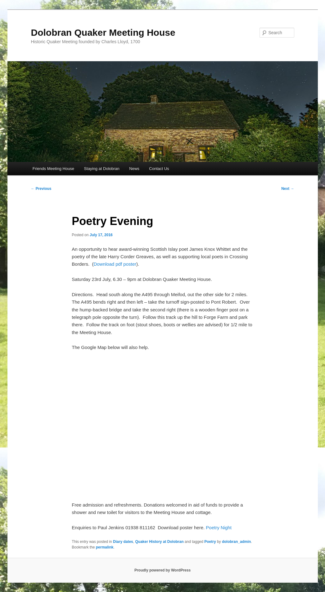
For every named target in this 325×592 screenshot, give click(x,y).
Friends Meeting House (53, 168)
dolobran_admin (236, 541)
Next (287, 188)
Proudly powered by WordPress (162, 570)
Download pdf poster (114, 264)
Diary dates (123, 541)
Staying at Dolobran (102, 168)
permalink (105, 547)
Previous (41, 188)
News (134, 168)
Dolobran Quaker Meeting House (103, 32)
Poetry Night (219, 527)
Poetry (210, 541)
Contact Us (159, 168)
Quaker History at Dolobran (159, 541)
